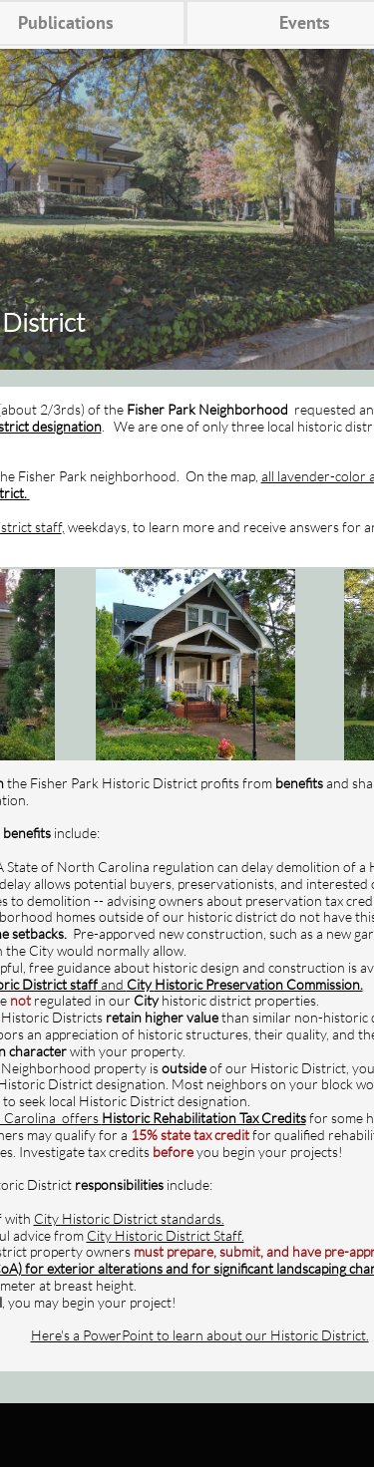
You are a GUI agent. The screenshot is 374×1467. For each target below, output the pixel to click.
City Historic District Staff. (165, 1235)
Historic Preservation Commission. (259, 984)
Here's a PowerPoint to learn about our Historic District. (200, 1334)
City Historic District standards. (129, 1218)
